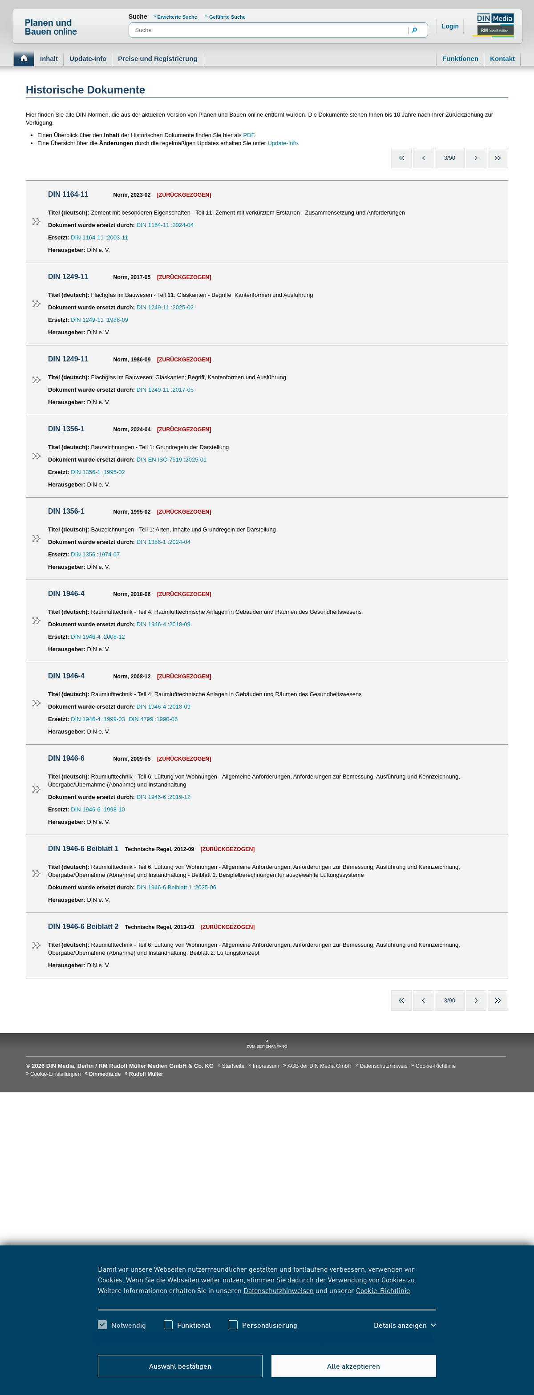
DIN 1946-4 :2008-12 (98, 636)
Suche (138, 16)
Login (450, 26)
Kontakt (502, 58)
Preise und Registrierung (157, 58)
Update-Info (87, 58)
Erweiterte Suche (178, 17)
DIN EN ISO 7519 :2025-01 (172, 459)
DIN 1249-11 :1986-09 (99, 319)
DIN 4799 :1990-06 (153, 719)
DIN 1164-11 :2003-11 (99, 237)
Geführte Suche (227, 17)
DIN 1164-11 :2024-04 (165, 225)
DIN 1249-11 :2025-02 (165, 307)
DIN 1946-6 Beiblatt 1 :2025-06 (176, 887)
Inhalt (49, 58)
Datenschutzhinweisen (278, 1290)
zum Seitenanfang (267, 1046)
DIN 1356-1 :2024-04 (163, 542)
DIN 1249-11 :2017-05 (165, 389)
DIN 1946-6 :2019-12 (163, 797)
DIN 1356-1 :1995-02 (98, 472)
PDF (248, 135)
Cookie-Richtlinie (383, 1290)
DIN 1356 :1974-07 (95, 554)
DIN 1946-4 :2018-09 (163, 624)
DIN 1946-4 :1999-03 (98, 719)
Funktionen (460, 58)
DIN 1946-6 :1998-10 (98, 809)
